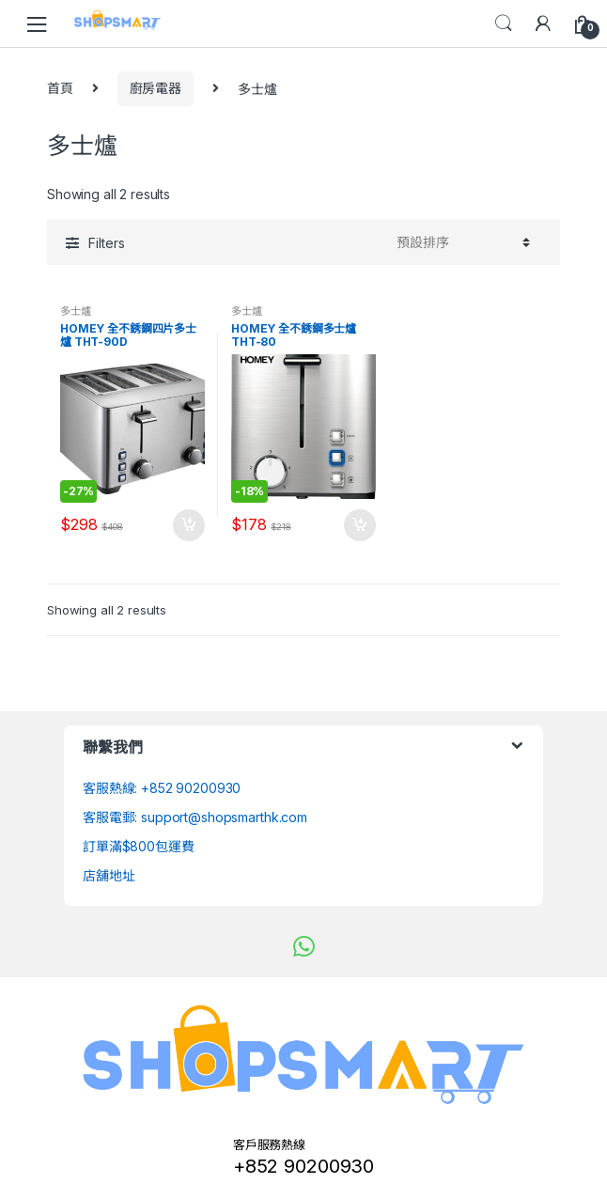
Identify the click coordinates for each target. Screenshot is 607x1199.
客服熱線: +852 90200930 (162, 788)
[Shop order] (460, 242)
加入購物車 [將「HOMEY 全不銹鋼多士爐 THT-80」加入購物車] (359, 525)
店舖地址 (108, 875)
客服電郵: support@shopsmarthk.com (195, 817)
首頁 (60, 88)
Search (503, 23)
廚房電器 (155, 88)
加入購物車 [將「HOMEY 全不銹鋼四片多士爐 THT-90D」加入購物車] (188, 525)
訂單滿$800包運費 (139, 846)
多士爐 (75, 311)
